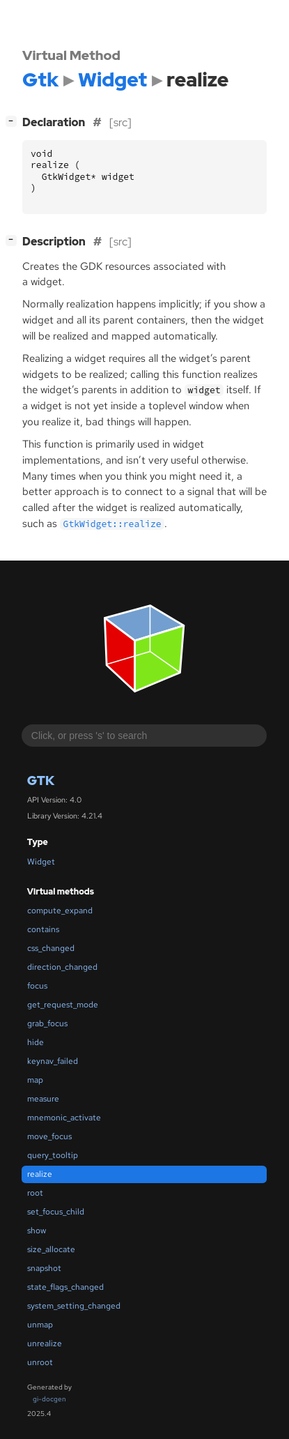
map (35, 1080)
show (36, 1230)
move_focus (49, 1136)
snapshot (44, 1268)
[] (14, 121)
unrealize (44, 1343)
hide (35, 1042)
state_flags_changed (65, 1287)
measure (43, 1098)
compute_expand (60, 910)
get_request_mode (62, 1004)
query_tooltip (52, 1155)
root (35, 1192)
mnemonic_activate (64, 1117)
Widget (41, 861)
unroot (40, 1362)
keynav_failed (52, 1061)
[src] (120, 122)
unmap (40, 1324)
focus (37, 985)
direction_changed (62, 967)
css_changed (51, 948)
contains (43, 929)
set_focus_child (55, 1211)
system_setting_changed (73, 1305)
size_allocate (51, 1249)
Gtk (40, 780)
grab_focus (47, 1023)
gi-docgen (49, 1398)
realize (39, 1174)
